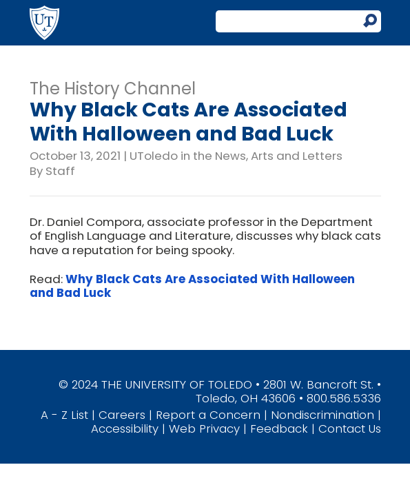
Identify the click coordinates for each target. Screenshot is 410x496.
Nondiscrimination (322, 414)
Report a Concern (208, 414)
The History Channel (113, 88)
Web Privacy (204, 428)
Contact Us (349, 428)
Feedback (279, 428)
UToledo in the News (188, 155)
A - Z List (64, 414)
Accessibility (124, 428)
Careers (122, 414)
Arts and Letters (296, 155)
